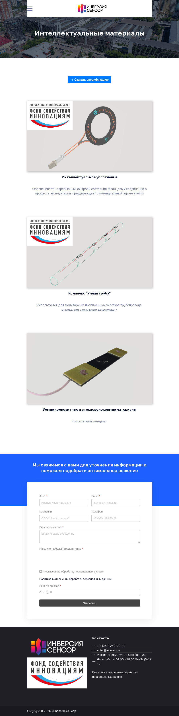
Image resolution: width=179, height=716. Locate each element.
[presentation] (66, 559)
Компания (45, 511)
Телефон (97, 511)
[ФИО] (63, 502)
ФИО (43, 496)
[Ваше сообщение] (89, 536)
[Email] (115, 502)
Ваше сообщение (51, 527)
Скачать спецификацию (89, 79)
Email (95, 496)
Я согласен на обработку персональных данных (73, 571)
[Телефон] (115, 518)
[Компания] (63, 518)
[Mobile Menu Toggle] (29, 8)
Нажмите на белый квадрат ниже (61, 548)
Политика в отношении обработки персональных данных (75, 578)
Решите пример (50, 586)
